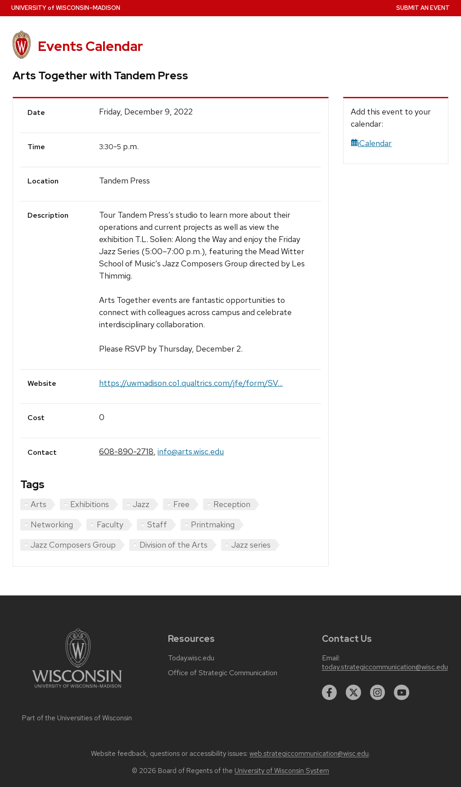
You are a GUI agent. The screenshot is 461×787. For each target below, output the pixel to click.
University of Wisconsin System (282, 770)
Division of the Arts (174, 545)
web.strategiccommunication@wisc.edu (309, 753)
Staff (157, 524)
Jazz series (251, 545)
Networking (52, 524)
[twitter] (353, 692)
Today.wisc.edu (191, 658)
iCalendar (371, 143)
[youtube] (401, 692)
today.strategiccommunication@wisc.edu (385, 667)
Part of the (77, 718)
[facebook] (329, 692)
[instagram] (377, 692)
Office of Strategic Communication (222, 672)
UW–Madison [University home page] (65, 8)
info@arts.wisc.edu (191, 451)
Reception (231, 504)
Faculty (110, 524)
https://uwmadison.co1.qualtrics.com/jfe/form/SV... (191, 383)
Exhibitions (89, 504)
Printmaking (213, 524)
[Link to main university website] (77, 689)
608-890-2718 (126, 451)
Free (181, 504)
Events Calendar (90, 46)
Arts (38, 504)
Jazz (141, 504)
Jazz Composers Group (73, 545)
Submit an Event (423, 8)
